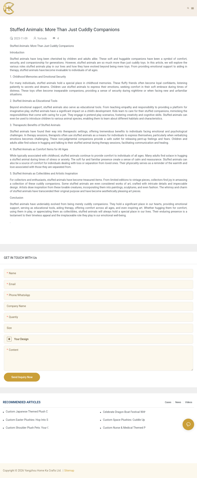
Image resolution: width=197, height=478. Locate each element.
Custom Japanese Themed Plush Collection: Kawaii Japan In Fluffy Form (27, 411)
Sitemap (69, 470)
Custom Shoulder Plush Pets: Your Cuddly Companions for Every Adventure (27, 427)
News (178, 402)
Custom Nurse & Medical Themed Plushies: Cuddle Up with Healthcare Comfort (124, 427)
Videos (188, 402)
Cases (168, 402)
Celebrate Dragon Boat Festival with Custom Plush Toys (124, 411)
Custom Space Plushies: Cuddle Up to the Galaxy (124, 419)
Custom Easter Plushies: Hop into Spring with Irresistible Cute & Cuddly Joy (27, 419)
